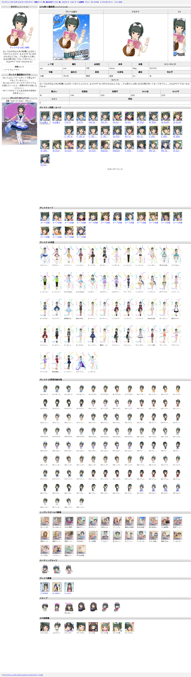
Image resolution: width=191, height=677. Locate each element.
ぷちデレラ (65, 2)
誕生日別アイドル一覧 (53, 2)
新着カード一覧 (39, 2)
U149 (41, 675)
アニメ (87, 2)
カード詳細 (45, 223)
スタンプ (73, 2)
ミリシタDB (118, 2)
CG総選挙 (80, 2)
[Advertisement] (94, 187)
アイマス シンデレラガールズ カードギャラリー (17, 2)
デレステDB (95, 2)
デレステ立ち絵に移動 (19, 47)
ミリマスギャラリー (106, 2)
